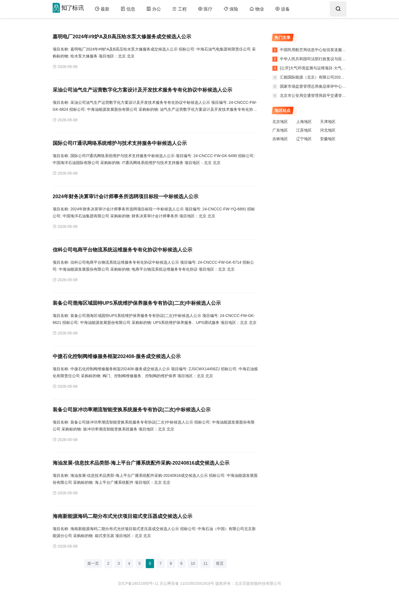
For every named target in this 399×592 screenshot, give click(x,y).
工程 (179, 9)
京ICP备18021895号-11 (138, 583)
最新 (102, 9)
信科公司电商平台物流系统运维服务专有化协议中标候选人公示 (122, 250)
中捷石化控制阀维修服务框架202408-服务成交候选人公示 (117, 356)
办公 (153, 9)
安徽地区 (328, 139)
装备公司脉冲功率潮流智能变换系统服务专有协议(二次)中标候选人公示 (132, 409)
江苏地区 (304, 130)
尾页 (220, 563)
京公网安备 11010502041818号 (187, 583)
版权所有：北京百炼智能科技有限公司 (248, 583)
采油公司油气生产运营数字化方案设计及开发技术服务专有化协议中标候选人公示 (142, 90)
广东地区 (280, 130)
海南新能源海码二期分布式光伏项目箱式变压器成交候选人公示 (122, 516)
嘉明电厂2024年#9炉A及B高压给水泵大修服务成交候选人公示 (122, 36)
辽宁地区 (304, 139)
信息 (128, 9)
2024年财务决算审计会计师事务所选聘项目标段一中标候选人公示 (125, 196)
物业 (256, 9)
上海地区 (304, 121)
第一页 (93, 563)
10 (193, 563)
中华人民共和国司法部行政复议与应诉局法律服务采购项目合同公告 (337, 59)
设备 (282, 9)
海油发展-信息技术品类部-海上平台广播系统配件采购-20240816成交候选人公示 (141, 463)
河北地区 (328, 130)
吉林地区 (280, 139)
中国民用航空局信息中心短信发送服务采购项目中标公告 (328, 49)
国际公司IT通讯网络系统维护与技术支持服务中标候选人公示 (120, 143)
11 (205, 563)
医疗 (205, 9)
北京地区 (280, 121)
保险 (231, 9)
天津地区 (328, 121)
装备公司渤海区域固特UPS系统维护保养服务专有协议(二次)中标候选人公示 (137, 303)
